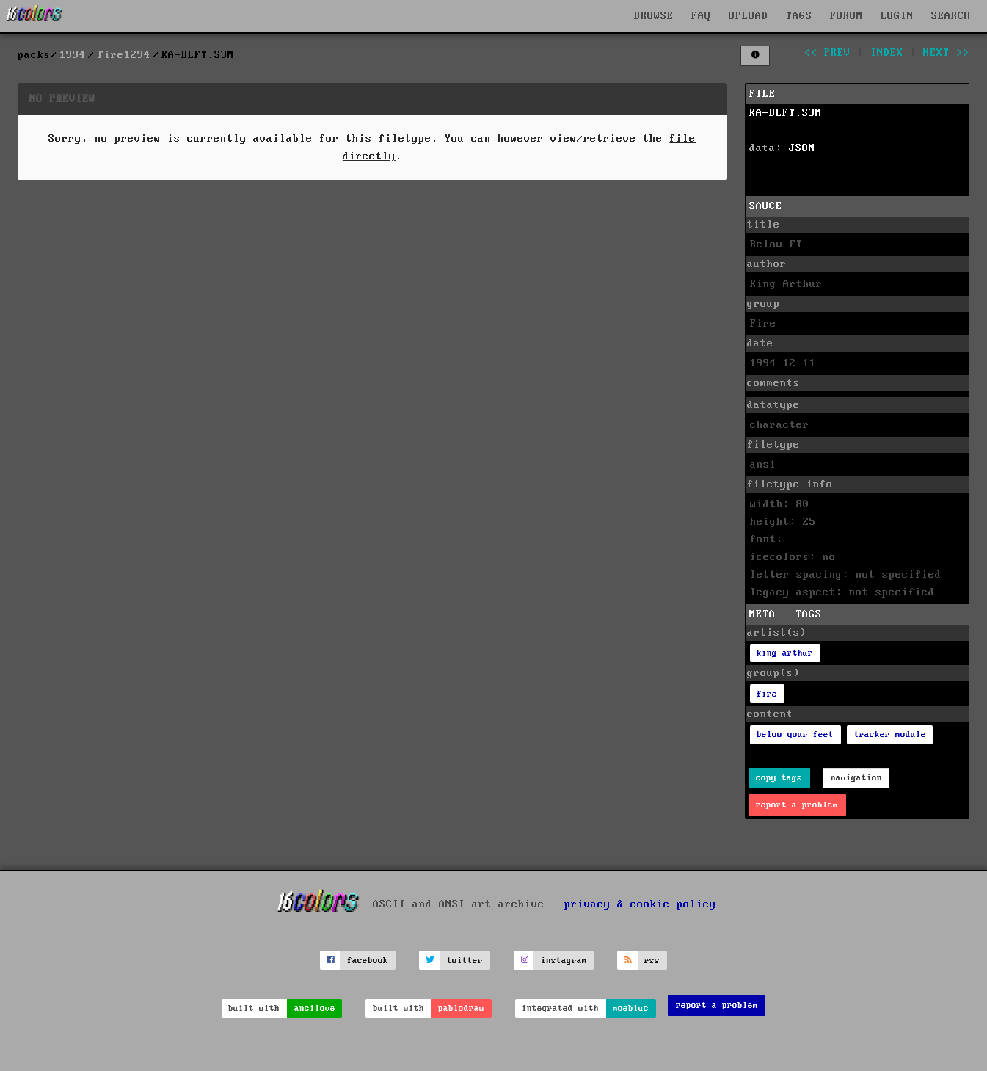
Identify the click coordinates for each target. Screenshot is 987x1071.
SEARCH (951, 16)
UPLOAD (748, 16)
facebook (367, 960)
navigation (856, 778)
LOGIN (897, 16)
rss (652, 960)
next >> (946, 53)
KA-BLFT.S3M (785, 113)
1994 (72, 55)
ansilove (314, 1008)
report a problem (797, 805)
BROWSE (654, 16)
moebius (631, 1008)
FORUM (846, 16)
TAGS (799, 16)
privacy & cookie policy (640, 904)
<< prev (827, 53)
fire (767, 694)
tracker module (890, 734)
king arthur (785, 653)
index (886, 53)
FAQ (701, 16)
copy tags (779, 778)
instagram (564, 960)
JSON (802, 148)
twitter (465, 960)
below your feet (795, 734)
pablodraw (461, 1008)
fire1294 (124, 55)
